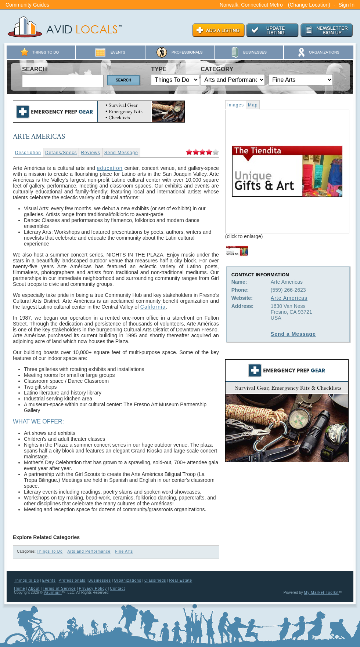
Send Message (121, 152)
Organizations (127, 580)
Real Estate (180, 580)
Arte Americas (289, 298)
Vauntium (53, 592)
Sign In (346, 5)
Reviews (90, 152)
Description (28, 152)
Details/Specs (61, 152)
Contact (117, 588)
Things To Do (50, 551)
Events (49, 580)
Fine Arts (124, 551)
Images (235, 105)
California (153, 307)
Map (253, 105)
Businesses (100, 580)
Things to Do (26, 580)
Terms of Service (59, 588)
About (34, 588)
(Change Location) (309, 5)
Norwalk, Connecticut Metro (251, 5)
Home (19, 588)
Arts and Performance (88, 551)
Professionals (72, 580)
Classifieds (155, 580)
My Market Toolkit (321, 592)
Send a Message (293, 334)
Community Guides (27, 5)
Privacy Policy (93, 588)
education (110, 168)
